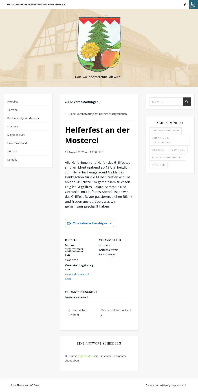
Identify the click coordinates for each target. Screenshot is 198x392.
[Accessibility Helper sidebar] (193, 4)
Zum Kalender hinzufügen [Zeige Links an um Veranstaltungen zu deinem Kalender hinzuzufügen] (90, 223)
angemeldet (85, 356)
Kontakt (12, 159)
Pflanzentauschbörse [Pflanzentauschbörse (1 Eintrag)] (167, 157)
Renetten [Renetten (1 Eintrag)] (158, 165)
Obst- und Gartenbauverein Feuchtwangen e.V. (36, 4)
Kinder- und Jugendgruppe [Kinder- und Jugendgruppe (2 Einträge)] (161, 140)
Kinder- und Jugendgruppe (23, 118)
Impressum (178, 385)
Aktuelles (12, 101)
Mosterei (13, 126)
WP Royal (35, 385)
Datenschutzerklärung (158, 385)
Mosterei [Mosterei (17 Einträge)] (158, 150)
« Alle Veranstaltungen (81, 102)
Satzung (12, 151)
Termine (12, 110)
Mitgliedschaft (16, 134)
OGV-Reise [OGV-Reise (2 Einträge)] (178, 150)
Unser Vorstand (17, 143)
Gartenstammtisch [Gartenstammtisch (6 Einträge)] (165, 130)
